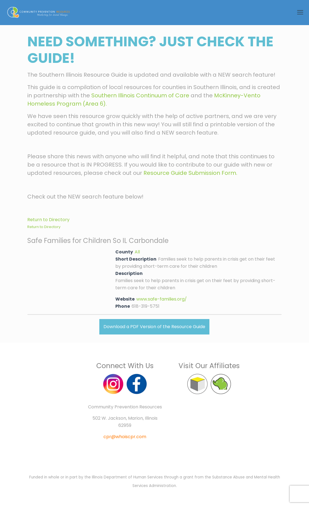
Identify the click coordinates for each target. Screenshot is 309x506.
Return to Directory (48, 219)
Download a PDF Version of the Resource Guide (154, 326)
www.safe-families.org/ (161, 299)
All (137, 252)
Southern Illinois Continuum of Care (140, 95)
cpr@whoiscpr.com (124, 436)
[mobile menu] (300, 12)
